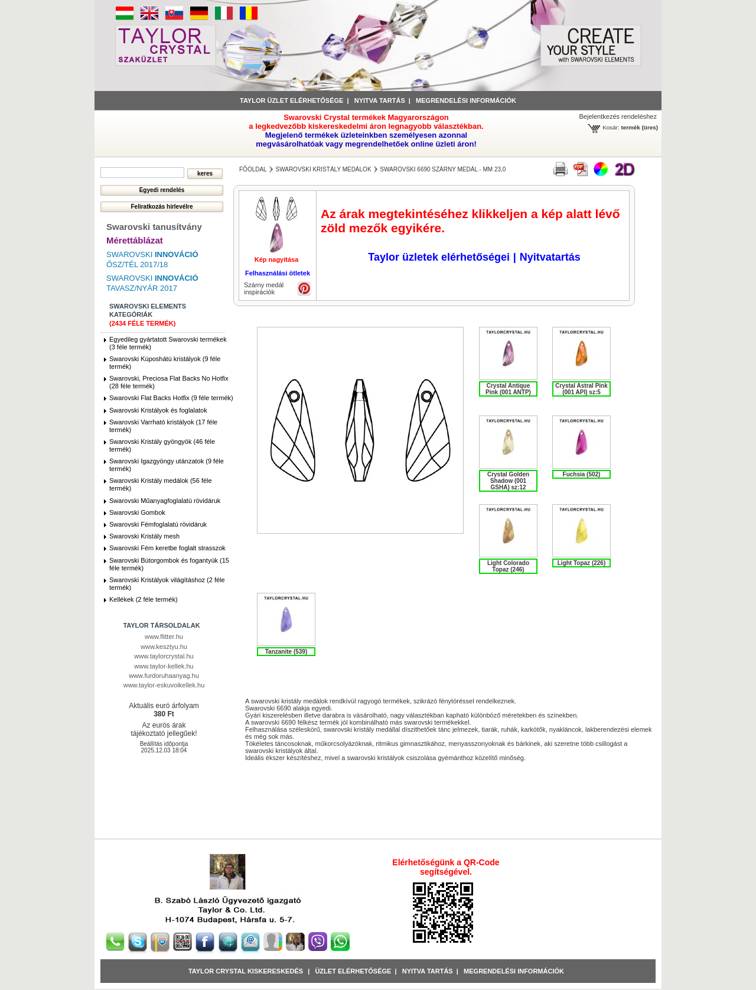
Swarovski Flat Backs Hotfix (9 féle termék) (171, 397)
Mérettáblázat (134, 240)
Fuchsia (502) (582, 474)
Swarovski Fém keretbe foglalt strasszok (167, 547)
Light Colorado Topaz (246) (508, 566)
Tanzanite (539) (286, 651)
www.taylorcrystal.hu (163, 656)
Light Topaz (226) (581, 563)
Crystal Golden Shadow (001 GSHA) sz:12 (508, 481)
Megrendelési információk (466, 100)
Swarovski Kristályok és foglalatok (158, 410)
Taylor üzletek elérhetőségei (439, 257)
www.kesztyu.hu (164, 646)
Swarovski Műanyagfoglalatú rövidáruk (164, 500)
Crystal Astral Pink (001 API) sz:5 (581, 388)
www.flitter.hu (164, 636)
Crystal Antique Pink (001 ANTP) (508, 388)
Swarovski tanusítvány (154, 227)
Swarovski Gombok (137, 512)
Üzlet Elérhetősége (353, 971)
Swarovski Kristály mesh (144, 536)
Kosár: (611, 127)
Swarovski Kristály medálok (323, 169)
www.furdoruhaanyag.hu (164, 675)
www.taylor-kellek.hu (163, 666)
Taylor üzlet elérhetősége (291, 100)
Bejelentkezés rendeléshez (618, 116)
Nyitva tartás (379, 100)
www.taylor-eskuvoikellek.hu (164, 685)
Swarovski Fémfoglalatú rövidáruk (158, 524)
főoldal (253, 169)
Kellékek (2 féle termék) (143, 599)
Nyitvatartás (550, 257)
